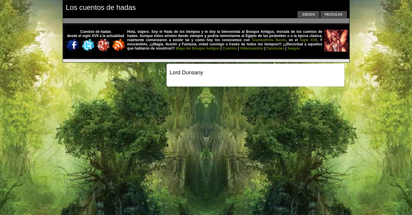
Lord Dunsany (186, 73)
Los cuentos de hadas (101, 7)
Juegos (308, 14)
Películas (333, 14)
